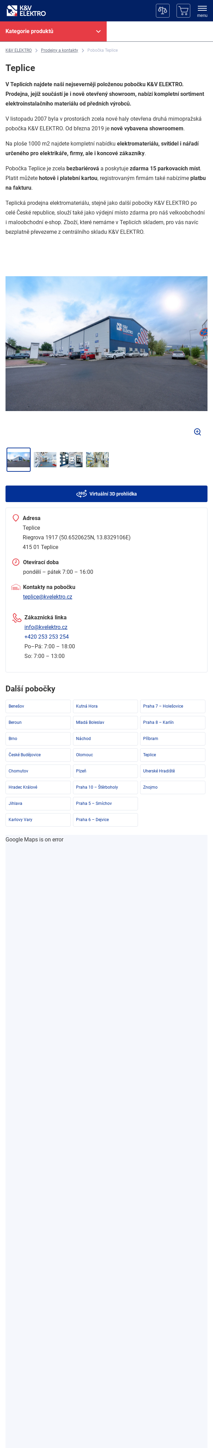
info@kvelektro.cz (45, 627)
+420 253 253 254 (46, 636)
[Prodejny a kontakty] (59, 50)
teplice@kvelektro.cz (47, 596)
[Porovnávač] (163, 11)
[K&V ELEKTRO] (26, 11)
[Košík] (183, 11)
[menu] (202, 12)
